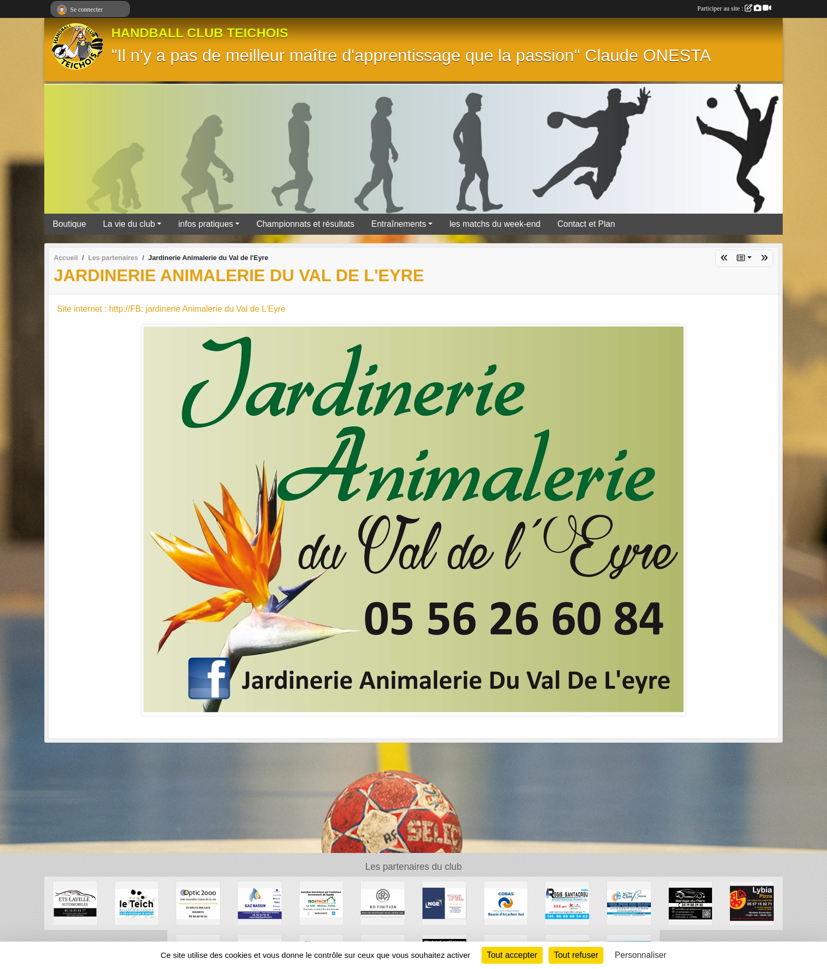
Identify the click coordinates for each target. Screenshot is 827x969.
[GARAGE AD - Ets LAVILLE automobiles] (75, 902)
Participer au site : (734, 8)
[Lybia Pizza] (751, 902)
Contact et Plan (586, 223)
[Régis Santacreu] (567, 902)
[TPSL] (444, 902)
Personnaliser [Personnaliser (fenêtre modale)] (641, 955)
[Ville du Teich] (136, 902)
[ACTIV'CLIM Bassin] (629, 902)
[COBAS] (506, 902)
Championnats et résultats (305, 223)
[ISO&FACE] (321, 902)
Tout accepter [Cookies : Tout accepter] (512, 955)
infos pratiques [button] (205, 223)
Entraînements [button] (398, 223)
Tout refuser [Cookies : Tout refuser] (576, 955)
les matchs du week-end (495, 223)
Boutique (69, 223)
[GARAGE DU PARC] (690, 902)
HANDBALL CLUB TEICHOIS (200, 33)
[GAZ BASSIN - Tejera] (259, 902)
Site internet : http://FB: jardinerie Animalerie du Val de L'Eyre (171, 308)
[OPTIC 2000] (198, 902)
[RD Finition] (382, 902)
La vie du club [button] (129, 223)
